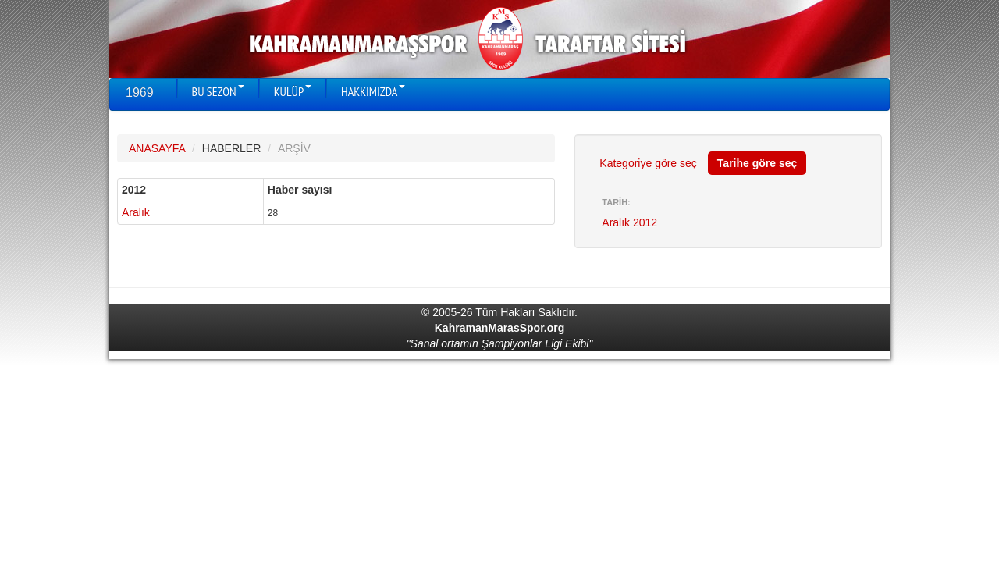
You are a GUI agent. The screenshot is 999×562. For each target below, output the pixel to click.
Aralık (136, 212)
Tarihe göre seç (757, 163)
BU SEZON (218, 91)
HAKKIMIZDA (373, 91)
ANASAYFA (157, 148)
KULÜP (292, 91)
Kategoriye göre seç (648, 163)
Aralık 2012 (629, 222)
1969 (140, 92)
